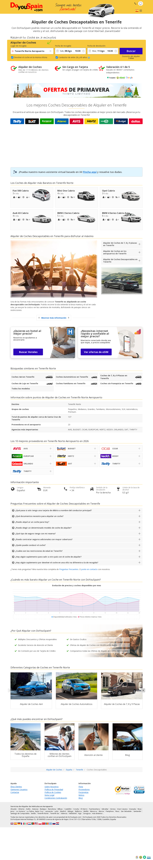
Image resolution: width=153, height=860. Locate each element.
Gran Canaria (122, 809)
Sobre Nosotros (52, 786)
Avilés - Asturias (32, 809)
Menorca (93, 811)
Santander (137, 811)
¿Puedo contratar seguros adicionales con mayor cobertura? (43, 539)
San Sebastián (126, 811)
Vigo (79, 813)
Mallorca (78, 811)
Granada (132, 809)
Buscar (131, 51)
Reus (117, 811)
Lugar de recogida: (19, 45)
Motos (81, 795)
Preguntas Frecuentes (68, 569)
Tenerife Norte (47, 368)
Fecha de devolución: (96, 45)
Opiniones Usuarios (19, 789)
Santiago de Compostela (20, 813)
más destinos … (98, 813)
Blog (81, 798)
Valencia (64, 813)
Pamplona (110, 811)
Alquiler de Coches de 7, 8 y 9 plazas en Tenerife (120, 244)
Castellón (68, 809)
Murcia (101, 811)
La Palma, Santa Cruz (35, 811)
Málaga (70, 811)
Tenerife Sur (54, 813)
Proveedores (84, 789)
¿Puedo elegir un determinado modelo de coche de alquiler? (43, 527)
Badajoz (43, 809)
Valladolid (72, 813)
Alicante (14, 809)
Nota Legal (49, 795)
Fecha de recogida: (63, 45)
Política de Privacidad (54, 789)
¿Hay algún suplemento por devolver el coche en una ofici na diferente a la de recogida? (56, 562)
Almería (21, 809)
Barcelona (52, 809)
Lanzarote (49, 811)
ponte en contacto (89, 569)
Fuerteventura (94, 809)
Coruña (76, 809)
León (56, 811)
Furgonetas (83, 792)
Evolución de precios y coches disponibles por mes (76, 585)
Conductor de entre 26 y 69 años (74, 57)
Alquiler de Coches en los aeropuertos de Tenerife (114, 252)
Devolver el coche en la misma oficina (30, 57)
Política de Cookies (53, 792)
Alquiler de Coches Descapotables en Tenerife (120, 260)
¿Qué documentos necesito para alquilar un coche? (39, 516)
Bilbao (60, 809)
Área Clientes (16, 786)
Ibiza (139, 809)
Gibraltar (105, 809)
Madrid (63, 811)
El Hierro (84, 809)
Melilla (86, 811)
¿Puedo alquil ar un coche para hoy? (32, 522)
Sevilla (33, 813)
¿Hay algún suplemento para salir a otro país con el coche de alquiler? (48, 556)
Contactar (15, 792)
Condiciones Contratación (56, 798)
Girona (112, 809)
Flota (81, 786)
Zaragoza (87, 813)
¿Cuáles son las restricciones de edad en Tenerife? (38, 551)
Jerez (12, 811)
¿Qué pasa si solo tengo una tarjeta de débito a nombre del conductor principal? (53, 510)
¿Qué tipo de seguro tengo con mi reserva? (35, 533)
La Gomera (20, 811)
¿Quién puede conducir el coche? (30, 545)
